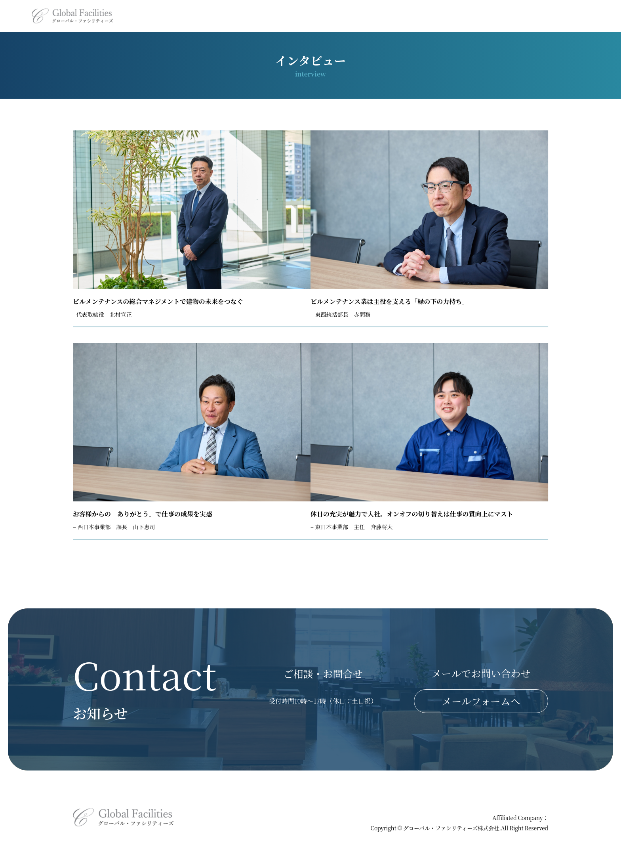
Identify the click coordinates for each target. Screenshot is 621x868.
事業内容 (307, 15)
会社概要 (352, 15)
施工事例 (396, 15)
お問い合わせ (582, 15)
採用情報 (441, 15)
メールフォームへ (481, 711)
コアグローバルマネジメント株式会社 (502, 828)
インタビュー (491, 15)
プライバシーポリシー (521, 813)
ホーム (266, 15)
